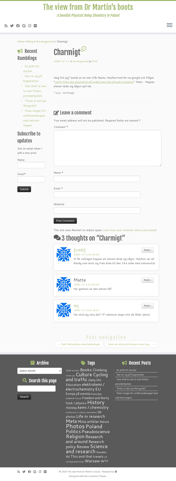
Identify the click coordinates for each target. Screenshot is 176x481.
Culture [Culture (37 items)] (84, 374)
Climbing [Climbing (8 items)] (99, 369)
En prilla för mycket (126, 370)
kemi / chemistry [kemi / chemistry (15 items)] (93, 407)
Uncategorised (45, 43)
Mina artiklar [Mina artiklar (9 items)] (88, 421)
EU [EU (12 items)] (98, 389)
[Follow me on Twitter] (13, 26)
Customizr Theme (97, 476)
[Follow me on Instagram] (31, 26)
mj (76, 306)
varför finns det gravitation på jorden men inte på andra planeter (94, 83)
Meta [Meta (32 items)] (71, 421)
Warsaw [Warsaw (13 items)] (92, 461)
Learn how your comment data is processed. (130, 231)
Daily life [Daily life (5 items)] (94, 380)
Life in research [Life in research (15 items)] (90, 416)
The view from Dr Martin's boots (88, 7)
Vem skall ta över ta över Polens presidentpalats (34, 92)
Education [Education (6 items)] (73, 384)
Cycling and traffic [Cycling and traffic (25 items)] (87, 377)
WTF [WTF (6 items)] (104, 461)
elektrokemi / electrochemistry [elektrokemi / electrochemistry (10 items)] (85, 387)
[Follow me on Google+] (25, 26)
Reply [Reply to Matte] (148, 281)
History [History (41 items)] (95, 402)
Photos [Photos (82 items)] (75, 426)
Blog (30, 43)
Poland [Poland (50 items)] (93, 426)
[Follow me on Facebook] (19, 26)
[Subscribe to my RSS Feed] (7, 26)
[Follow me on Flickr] (36, 26)
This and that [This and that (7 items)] (81, 456)
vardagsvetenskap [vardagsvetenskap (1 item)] (75, 461)
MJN (94, 62)
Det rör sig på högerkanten (130, 374)
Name (31, 164)
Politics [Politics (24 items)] (73, 431)
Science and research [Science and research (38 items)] (87, 449)
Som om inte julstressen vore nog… (131, 345)
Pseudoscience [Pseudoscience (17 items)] (96, 431)
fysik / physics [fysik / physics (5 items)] (76, 403)
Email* (31, 178)
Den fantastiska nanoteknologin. (79, 345)
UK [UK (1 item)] (105, 456)
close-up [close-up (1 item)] (70, 375)
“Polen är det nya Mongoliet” (131, 388)
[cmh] (80, 251)
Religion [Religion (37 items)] (75, 436)
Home (21, 43)
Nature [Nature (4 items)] (104, 421)
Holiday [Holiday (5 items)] (71, 407)
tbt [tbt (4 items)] (68, 456)
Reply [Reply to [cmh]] (148, 251)
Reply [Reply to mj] (148, 306)
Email (58, 190)
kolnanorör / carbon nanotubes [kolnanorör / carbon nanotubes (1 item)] (81, 412)
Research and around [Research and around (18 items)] (84, 439)
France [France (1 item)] (78, 398)
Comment (61, 128)
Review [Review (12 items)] (82, 446)
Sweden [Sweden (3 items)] (101, 452)
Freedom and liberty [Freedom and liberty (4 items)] (95, 398)
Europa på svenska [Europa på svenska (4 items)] (78, 393)
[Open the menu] (169, 27)
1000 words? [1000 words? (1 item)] (72, 370)
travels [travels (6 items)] (98, 456)
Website (59, 205)
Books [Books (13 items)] (86, 370)
